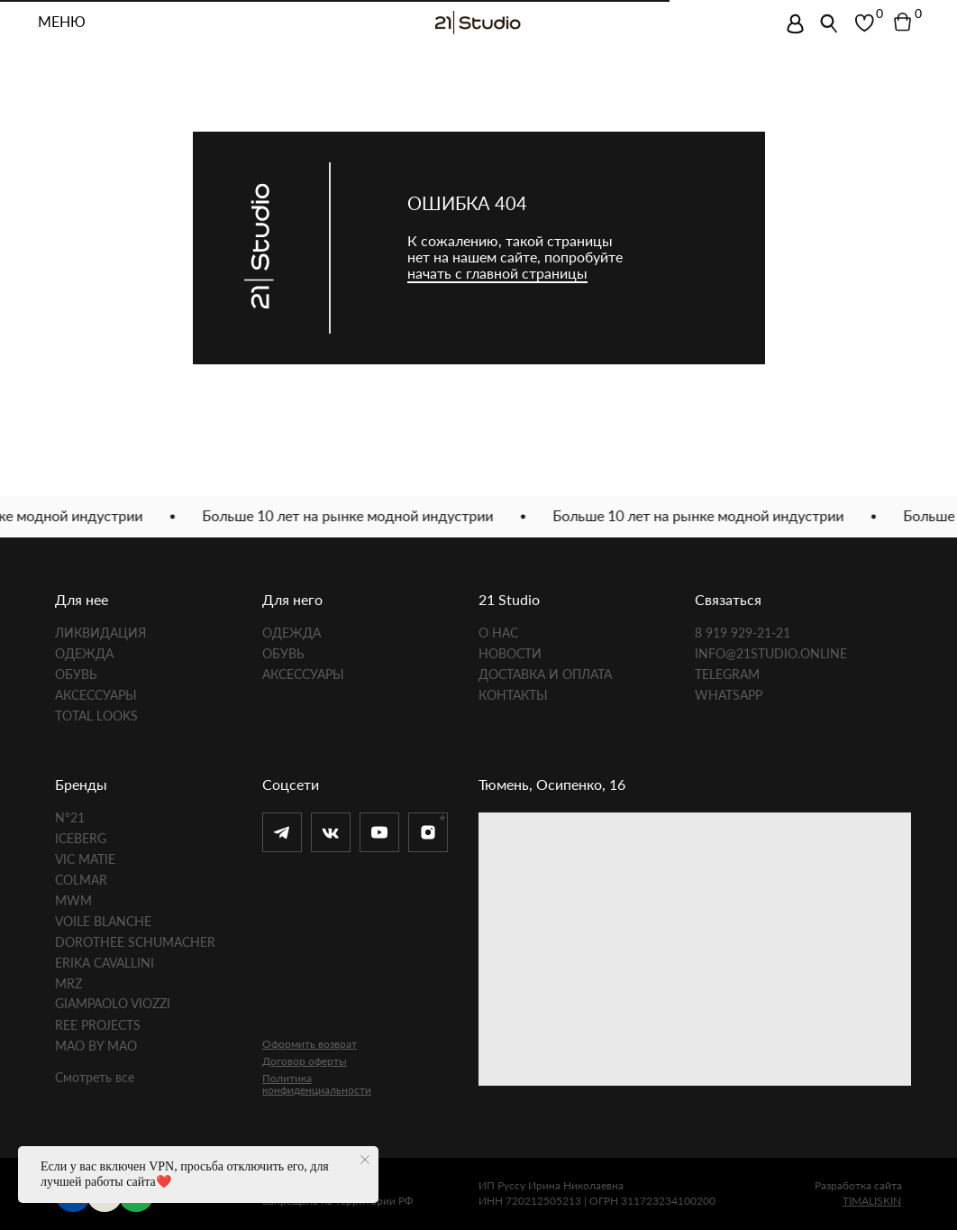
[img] (795, 24)
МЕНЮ (62, 22)
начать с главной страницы (497, 272)
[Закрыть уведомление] (365, 1160)
